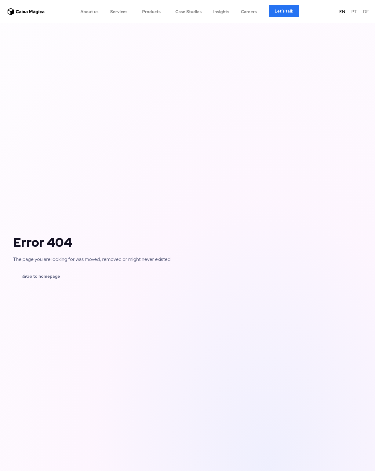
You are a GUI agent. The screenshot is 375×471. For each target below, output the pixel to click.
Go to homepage (41, 276)
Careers (249, 11)
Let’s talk (284, 11)
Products (151, 11)
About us (89, 11)
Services (119, 11)
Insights (221, 11)
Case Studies (188, 11)
